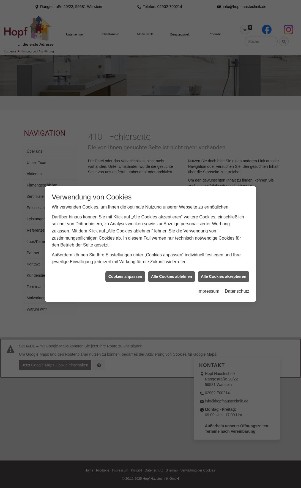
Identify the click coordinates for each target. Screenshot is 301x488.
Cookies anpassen (125, 268)
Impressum (208, 283)
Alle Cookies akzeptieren (223, 268)
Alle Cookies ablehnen (171, 268)
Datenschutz (237, 283)
